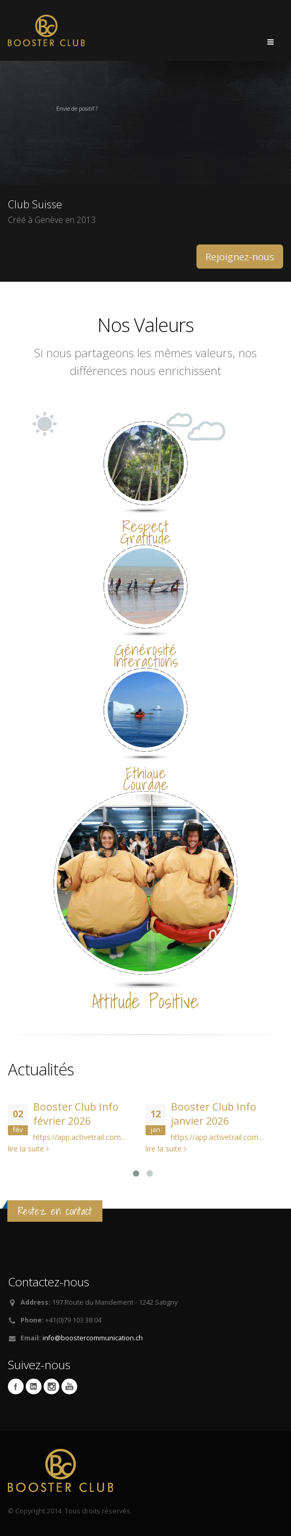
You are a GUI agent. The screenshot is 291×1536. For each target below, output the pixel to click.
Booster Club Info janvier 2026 (213, 1114)
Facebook (16, 1386)
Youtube (69, 1386)
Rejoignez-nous (239, 256)
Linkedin (33, 1386)
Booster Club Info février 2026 (76, 1114)
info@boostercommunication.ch (93, 1338)
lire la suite (28, 1149)
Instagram (51, 1386)
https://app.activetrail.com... (79, 1137)
